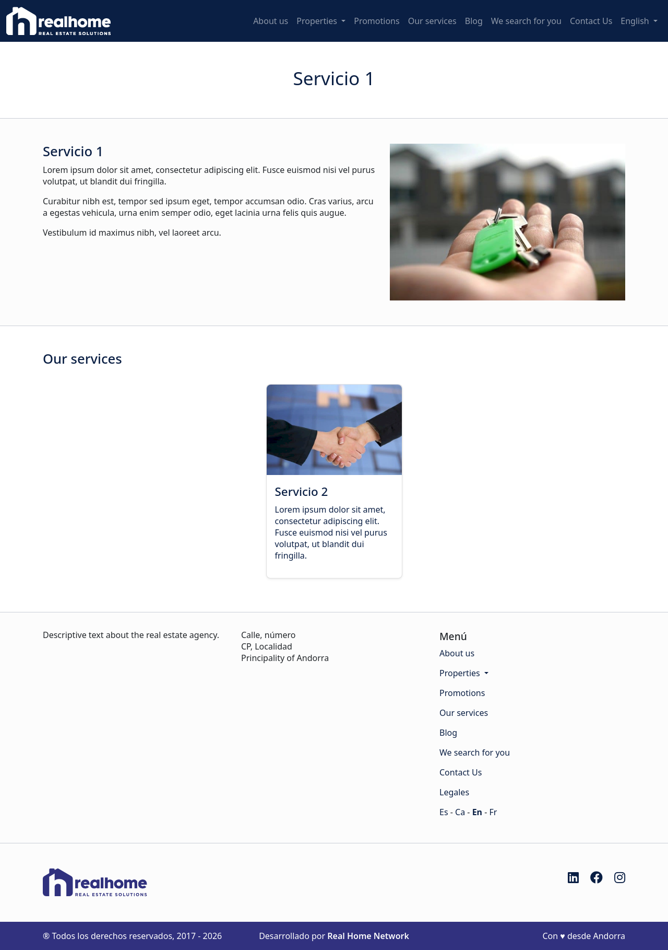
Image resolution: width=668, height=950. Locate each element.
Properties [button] (317, 21)
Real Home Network (368, 936)
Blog (474, 21)
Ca (460, 812)
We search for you (526, 21)
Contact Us (591, 21)
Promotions (376, 21)
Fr (493, 812)
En (477, 812)
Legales (454, 792)
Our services (432, 21)
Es (443, 812)
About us (270, 21)
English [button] (636, 21)
